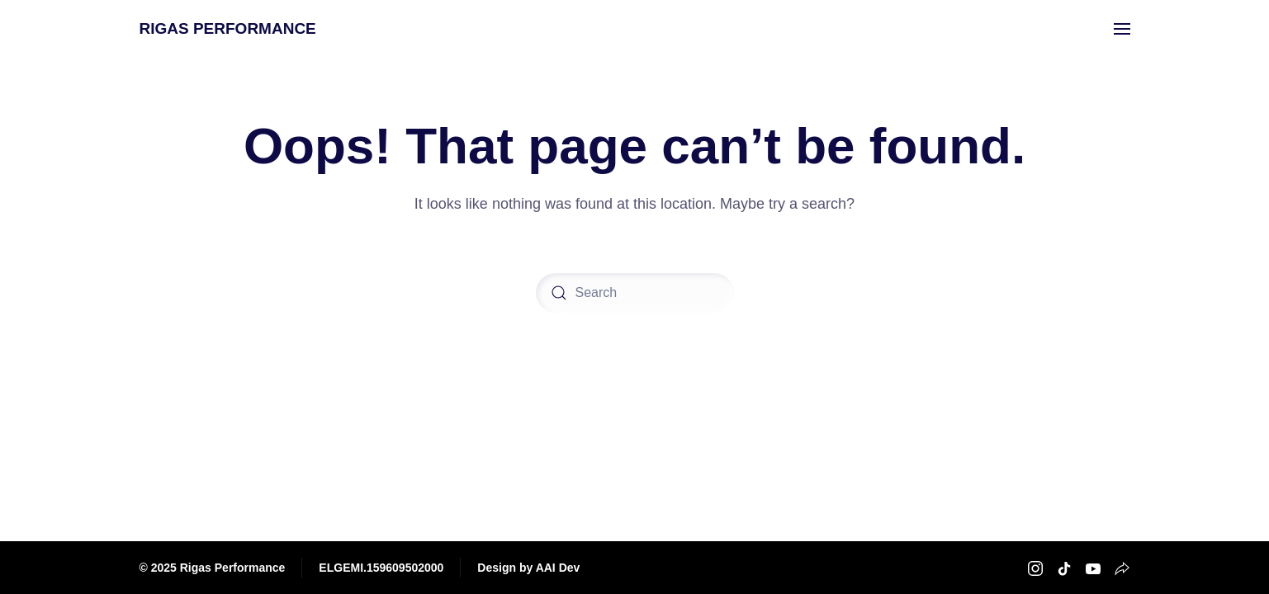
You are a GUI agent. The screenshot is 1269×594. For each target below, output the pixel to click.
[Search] (635, 293)
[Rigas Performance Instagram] (1035, 567)
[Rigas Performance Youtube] (1093, 567)
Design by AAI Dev (528, 567)
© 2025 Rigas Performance (213, 567)
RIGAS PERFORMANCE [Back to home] (228, 28)
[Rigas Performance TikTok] (1064, 567)
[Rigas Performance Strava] (1122, 567)
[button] (1122, 29)
